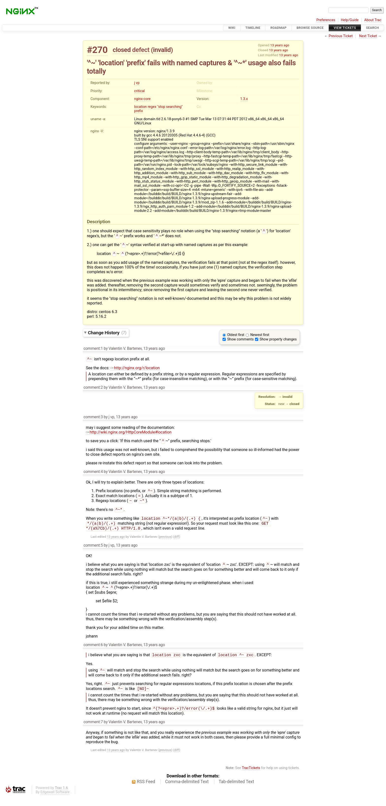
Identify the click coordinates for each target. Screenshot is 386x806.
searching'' (174, 107)
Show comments (240, 341)
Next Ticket (368, 36)
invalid (162, 49)
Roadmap (278, 28)
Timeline (252, 28)
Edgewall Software (55, 802)
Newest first (259, 337)
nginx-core (142, 99)
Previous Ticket (341, 36)
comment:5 (93, 551)
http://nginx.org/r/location (135, 370)
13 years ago (279, 45)
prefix (138, 111)
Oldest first (235, 337)
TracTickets (251, 778)
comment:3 (93, 419)
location (140, 107)
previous (165, 543)
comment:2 (93, 389)
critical (139, 91)
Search (372, 28)
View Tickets (345, 28)
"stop (161, 107)
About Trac (373, 20)
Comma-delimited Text (187, 791)
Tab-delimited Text (236, 791)
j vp (137, 83)
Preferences (325, 20)
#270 (97, 50)
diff (176, 543)
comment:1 (93, 350)
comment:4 (93, 474)
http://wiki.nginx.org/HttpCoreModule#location (129, 434)
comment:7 (93, 731)
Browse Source (310, 28)
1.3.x (244, 99)
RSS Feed (146, 791)
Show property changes (278, 341)
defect (140, 49)
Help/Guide (350, 20)
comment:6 (93, 652)
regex (152, 107)
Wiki (231, 28)
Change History (107, 334)
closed (122, 49)
